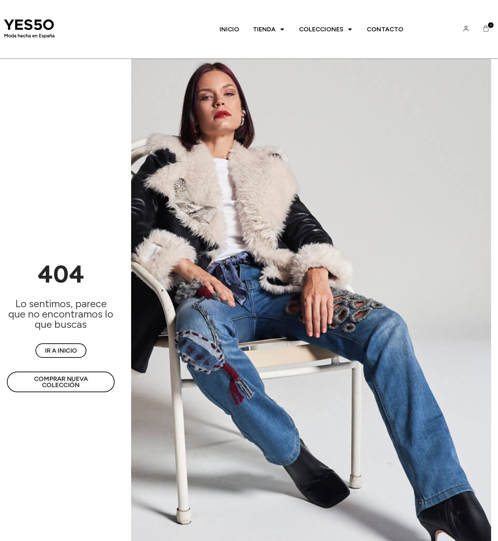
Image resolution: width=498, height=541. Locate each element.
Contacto (385, 29)
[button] (484, 29)
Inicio (229, 29)
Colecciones (326, 29)
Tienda (269, 29)
